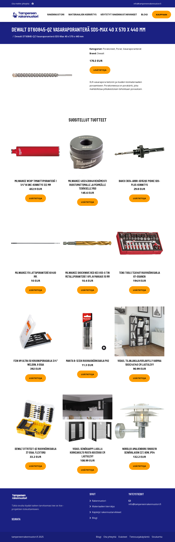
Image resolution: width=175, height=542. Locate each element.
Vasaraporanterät (132, 48)
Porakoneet (109, 48)
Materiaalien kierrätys (82, 14)
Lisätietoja (100, 70)
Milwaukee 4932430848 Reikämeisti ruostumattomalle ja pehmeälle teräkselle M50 (87, 184)
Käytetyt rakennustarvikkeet (119, 14)
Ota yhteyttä (109, 536)
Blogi (144, 14)
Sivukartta (157, 536)
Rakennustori (55, 14)
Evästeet (122, 536)
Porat (119, 48)
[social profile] (33, 3)
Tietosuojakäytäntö (139, 536)
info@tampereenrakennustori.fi (147, 3)
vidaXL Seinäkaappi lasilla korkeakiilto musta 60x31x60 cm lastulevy (87, 452)
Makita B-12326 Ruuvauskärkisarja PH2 (87, 360)
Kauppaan (161, 14)
